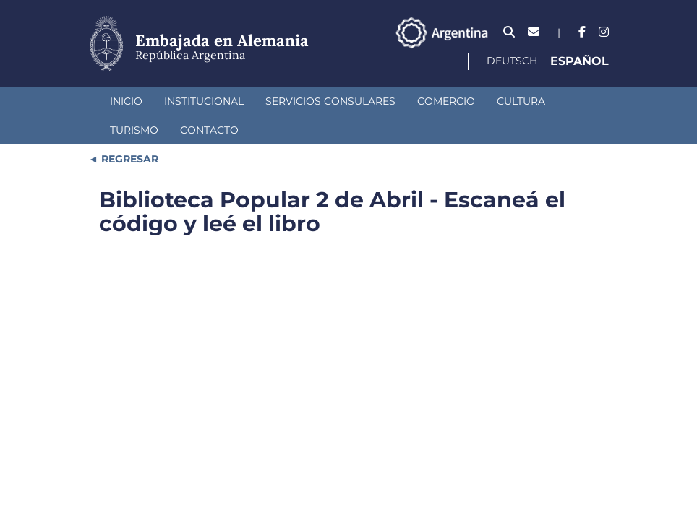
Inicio (126, 101)
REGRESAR (128, 158)
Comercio (446, 101)
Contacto (209, 130)
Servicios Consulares (330, 101)
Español (579, 61)
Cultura (521, 101)
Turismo (134, 130)
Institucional (204, 101)
